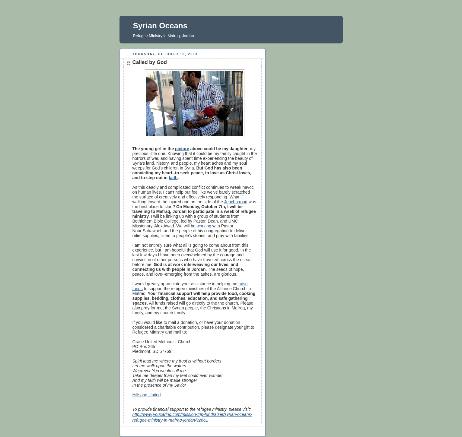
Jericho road (235, 201)
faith (173, 177)
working (204, 225)
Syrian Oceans (160, 25)
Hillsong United (146, 394)
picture (182, 148)
